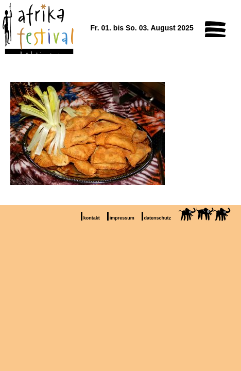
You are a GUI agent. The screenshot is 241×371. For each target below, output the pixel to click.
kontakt (91, 218)
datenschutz (157, 218)
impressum (122, 218)
